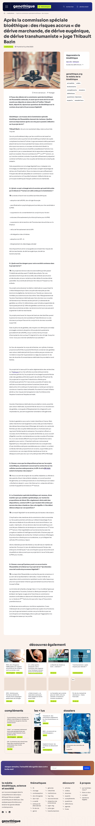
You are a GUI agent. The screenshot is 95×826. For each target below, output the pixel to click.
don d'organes (38, 796)
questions (68, 801)
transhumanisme (53, 811)
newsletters (79, 100)
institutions (8, 47)
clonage (35, 791)
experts (70, 100)
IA (33, 788)
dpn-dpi (36, 798)
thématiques (44, 7)
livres (67, 809)
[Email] (67, 768)
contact (84, 795)
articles (67, 788)
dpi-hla (69, 62)
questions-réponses (74, 97)
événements (71, 87)
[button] (86, 768)
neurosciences (53, 798)
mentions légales (85, 798)
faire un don (86, 792)
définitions (71, 93)
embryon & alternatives (37, 805)
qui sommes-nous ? (86, 789)
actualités (70, 83)
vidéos (67, 791)
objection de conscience (52, 802)
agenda (67, 806)
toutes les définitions (73, 65)
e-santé (35, 801)
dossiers (82, 90)
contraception (38, 793)
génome (50, 788)
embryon (76, 62)
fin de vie (36, 808)
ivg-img (50, 796)
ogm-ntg (51, 806)
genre (35, 811)
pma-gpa (51, 808)
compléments (72, 90)
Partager (50, 93)
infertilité (51, 791)
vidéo (78, 83)
